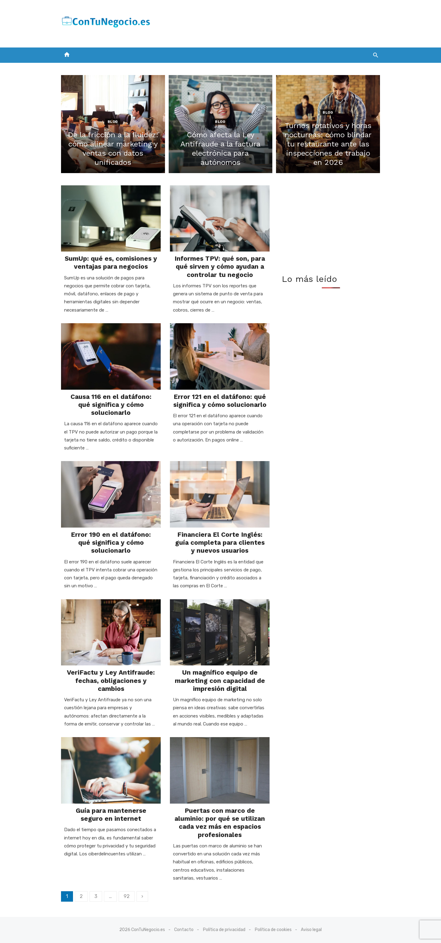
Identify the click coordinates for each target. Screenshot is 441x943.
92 (127, 896)
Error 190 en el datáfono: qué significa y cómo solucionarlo (111, 543)
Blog (113, 122)
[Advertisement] (268, 22)
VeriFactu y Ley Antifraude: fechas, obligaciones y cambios (111, 680)
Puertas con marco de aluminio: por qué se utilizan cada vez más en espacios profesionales (219, 823)
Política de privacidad (224, 929)
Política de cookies (273, 929)
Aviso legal (311, 929)
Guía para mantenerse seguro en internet (111, 814)
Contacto (184, 929)
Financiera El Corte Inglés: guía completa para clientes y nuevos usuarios (220, 543)
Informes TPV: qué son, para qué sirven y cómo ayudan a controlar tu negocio (219, 266)
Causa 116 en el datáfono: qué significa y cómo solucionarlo (111, 405)
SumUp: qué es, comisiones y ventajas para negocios (111, 262)
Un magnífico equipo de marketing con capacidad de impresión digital (220, 680)
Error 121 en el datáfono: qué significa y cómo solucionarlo (220, 400)
